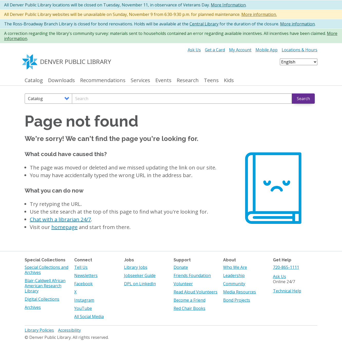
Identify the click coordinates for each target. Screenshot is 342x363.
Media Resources (239, 292)
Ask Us (194, 49)
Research (188, 80)
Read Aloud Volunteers (195, 292)
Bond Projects (236, 300)
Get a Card (215, 49)
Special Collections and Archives (46, 269)
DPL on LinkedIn (140, 283)
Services (140, 80)
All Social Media (89, 316)
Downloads (61, 80)
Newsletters (86, 275)
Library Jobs (135, 267)
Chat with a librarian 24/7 (60, 219)
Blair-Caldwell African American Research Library (45, 286)
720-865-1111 (286, 267)
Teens (211, 80)
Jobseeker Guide (140, 275)
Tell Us (81, 267)
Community (234, 283)
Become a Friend (189, 300)
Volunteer (183, 283)
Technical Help (287, 291)
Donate (181, 267)
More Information (228, 5)
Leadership (234, 275)
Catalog (34, 80)
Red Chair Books (189, 308)
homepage (64, 227)
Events (163, 80)
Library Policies (39, 330)
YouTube (83, 308)
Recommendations (103, 80)
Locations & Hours (299, 49)
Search (303, 98)
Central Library (203, 24)
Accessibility (69, 330)
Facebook (83, 283)
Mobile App (266, 49)
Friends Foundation (192, 275)
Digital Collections (42, 299)
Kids (229, 80)
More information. (259, 14)
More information (297, 24)
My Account (240, 49)
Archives (33, 307)
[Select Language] (298, 62)
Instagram (84, 300)
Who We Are (235, 267)
